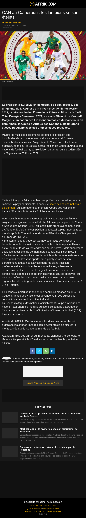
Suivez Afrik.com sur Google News (43, 383)
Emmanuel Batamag (11, 22)
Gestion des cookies (54, 511)
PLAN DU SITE (50, 506)
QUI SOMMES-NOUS (34, 509)
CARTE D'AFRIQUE (37, 506)
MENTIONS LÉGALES (51, 509)
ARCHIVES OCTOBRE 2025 (35, 511)
